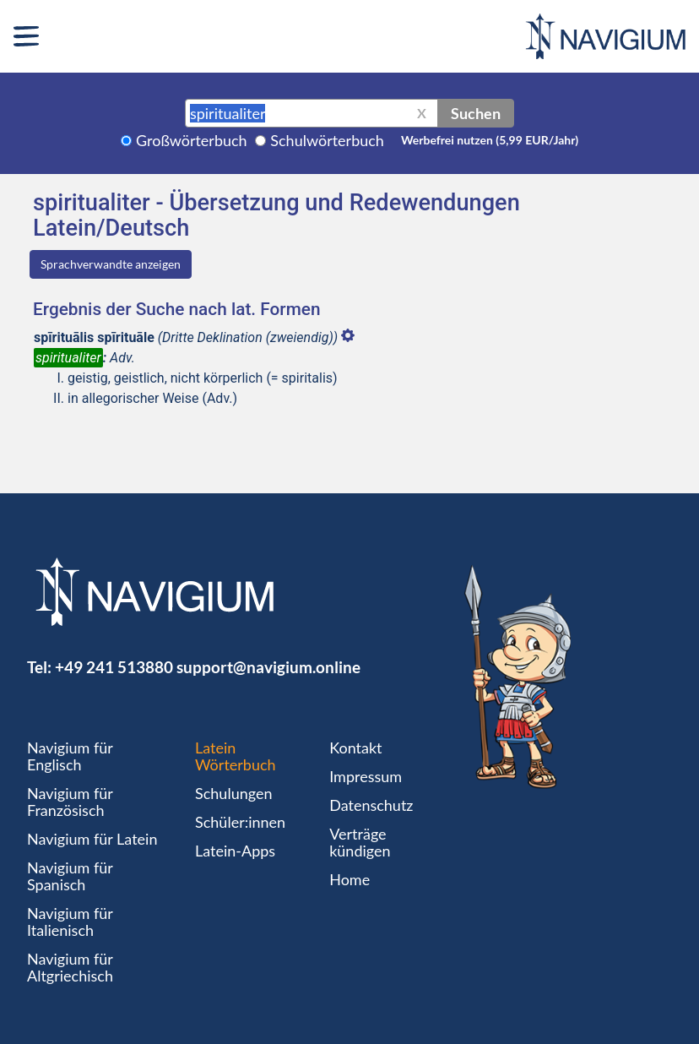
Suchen (476, 113)
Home (349, 879)
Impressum (365, 776)
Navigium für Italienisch (70, 921)
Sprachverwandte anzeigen (111, 264)
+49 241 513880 (114, 667)
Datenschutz (371, 805)
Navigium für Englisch (70, 756)
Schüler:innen (240, 822)
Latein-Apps (235, 850)
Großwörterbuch (191, 140)
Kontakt (355, 747)
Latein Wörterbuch (235, 756)
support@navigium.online (268, 667)
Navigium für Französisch (70, 801)
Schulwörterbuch (327, 140)
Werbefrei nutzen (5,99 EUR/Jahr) (489, 140)
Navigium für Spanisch (70, 876)
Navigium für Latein (92, 838)
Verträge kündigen (359, 842)
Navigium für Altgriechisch (70, 967)
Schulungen (233, 793)
